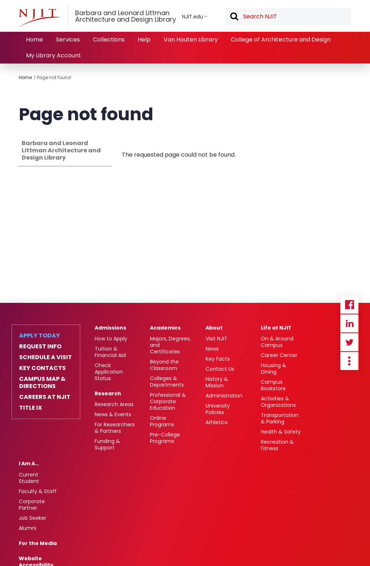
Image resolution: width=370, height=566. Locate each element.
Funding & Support (107, 444)
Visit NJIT (216, 338)
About (214, 328)
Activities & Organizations (278, 401)
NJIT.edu (192, 16)
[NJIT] (39, 18)
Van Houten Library (191, 39)
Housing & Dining (273, 368)
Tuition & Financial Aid (110, 351)
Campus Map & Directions (42, 382)
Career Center (279, 355)
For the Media (38, 543)
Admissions (110, 328)
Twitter (349, 342)
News (212, 348)
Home (34, 39)
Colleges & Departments (167, 381)
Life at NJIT (276, 328)
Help (144, 39)
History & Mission (217, 382)
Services (68, 39)
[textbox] (288, 16)
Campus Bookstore (273, 385)
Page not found (54, 77)
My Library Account (53, 55)
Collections (109, 39)
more (349, 361)
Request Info (40, 346)
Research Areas (114, 404)
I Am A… (29, 463)
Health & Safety (281, 431)
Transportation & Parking (279, 418)
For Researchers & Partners (115, 427)
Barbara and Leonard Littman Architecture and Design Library (61, 150)
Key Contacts (42, 368)
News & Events (113, 414)
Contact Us (220, 369)
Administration (224, 395)
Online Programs (162, 421)
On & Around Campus (277, 341)
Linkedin (349, 323)
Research (108, 393)
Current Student (29, 477)
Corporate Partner (32, 504)
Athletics (217, 422)
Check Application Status (109, 372)
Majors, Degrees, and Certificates (170, 345)
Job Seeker (32, 518)
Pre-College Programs (165, 437)
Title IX (30, 408)
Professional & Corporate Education (168, 401)
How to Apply (111, 338)
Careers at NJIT (44, 397)
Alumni (27, 528)
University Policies (218, 408)
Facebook (349, 305)
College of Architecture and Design (281, 39)
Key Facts (218, 359)
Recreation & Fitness (277, 445)
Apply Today (39, 335)
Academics (165, 328)
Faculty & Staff (38, 491)
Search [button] (233, 17)
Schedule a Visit (45, 357)
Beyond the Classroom (164, 364)
